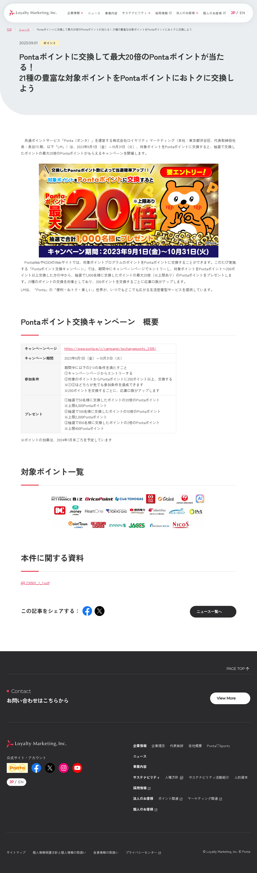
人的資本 (241, 777)
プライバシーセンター (143, 852)
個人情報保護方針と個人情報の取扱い (59, 852)
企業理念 (158, 745)
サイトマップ (16, 852)
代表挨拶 (176, 745)
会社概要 (195, 745)
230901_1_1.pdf (35, 582)
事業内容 (140, 766)
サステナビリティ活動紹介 (209, 777)
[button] (75, 13)
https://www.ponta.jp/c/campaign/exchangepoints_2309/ (110, 348)
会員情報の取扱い (106, 852)
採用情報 (142, 787)
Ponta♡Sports (218, 745)
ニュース (140, 756)
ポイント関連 (170, 798)
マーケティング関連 (205, 798)
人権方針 (174, 777)
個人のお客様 (145, 809)
